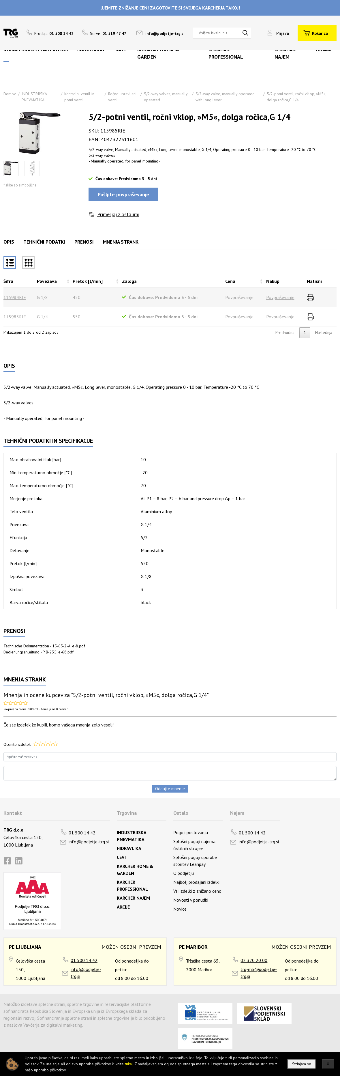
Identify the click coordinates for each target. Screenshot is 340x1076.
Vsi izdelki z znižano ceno (197, 891)
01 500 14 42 (82, 833)
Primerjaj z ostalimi (118, 214)
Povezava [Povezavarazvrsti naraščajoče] (47, 281)
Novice (180, 909)
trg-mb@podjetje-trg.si (259, 972)
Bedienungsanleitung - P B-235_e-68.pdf (38, 652)
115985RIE (14, 317)
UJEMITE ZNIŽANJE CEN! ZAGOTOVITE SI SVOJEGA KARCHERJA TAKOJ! (170, 8)
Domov (9, 93)
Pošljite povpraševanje (123, 194)
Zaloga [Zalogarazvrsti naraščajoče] (129, 281)
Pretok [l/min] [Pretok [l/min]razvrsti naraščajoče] (88, 281)
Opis (8, 242)
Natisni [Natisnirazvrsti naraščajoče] (314, 281)
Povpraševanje (280, 297)
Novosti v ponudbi (190, 900)
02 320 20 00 (254, 960)
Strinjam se (301, 1063)
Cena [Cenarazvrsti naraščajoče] (230, 281)
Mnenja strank (120, 242)
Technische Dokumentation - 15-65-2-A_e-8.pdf (44, 646)
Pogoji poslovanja (190, 832)
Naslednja (323, 332)
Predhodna (284, 332)
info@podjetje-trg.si (165, 33)
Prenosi (84, 242)
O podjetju (183, 873)
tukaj (129, 1063)
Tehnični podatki (44, 242)
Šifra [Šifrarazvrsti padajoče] (8, 281)
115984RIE (14, 297)
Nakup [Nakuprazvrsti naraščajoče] (272, 281)
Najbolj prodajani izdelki (196, 882)
